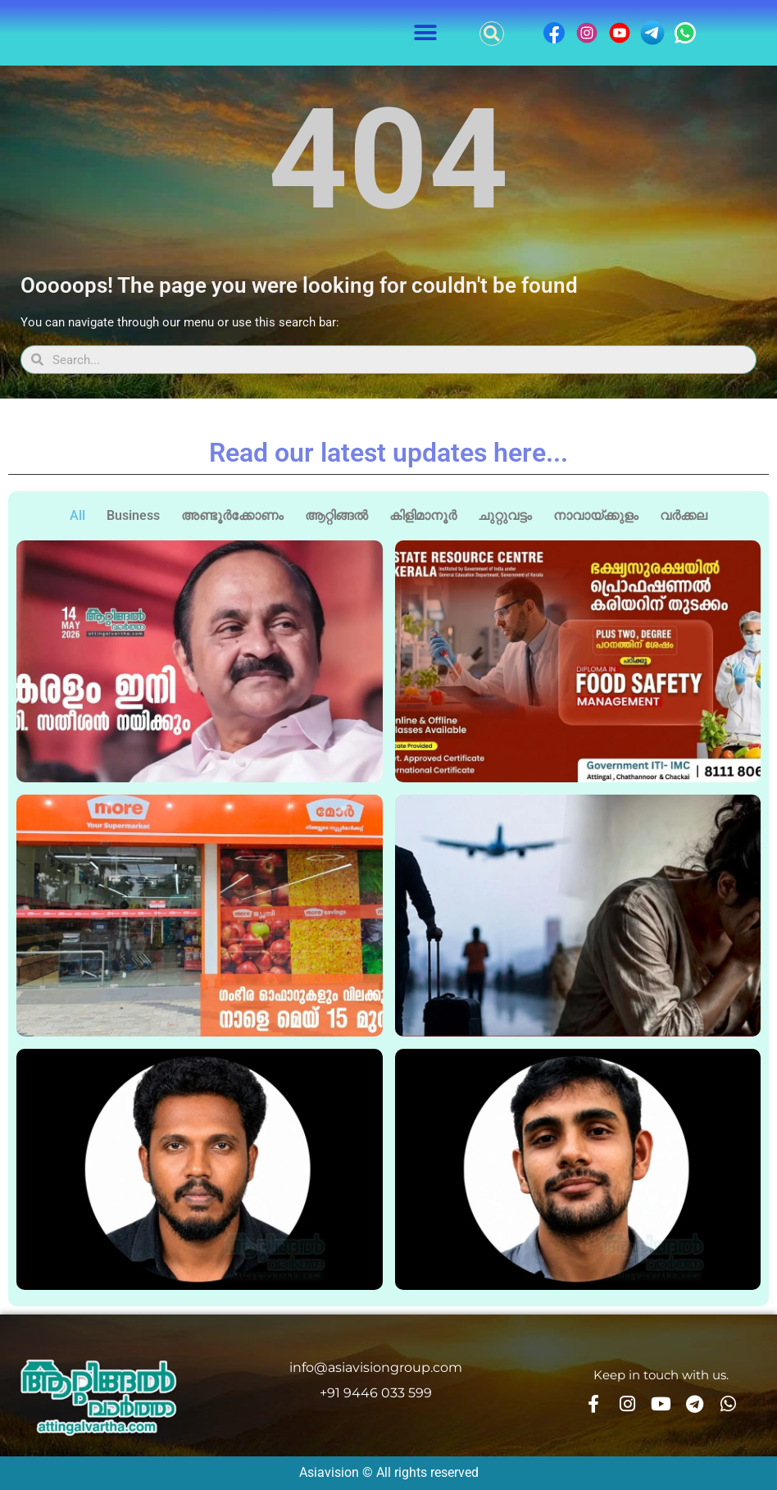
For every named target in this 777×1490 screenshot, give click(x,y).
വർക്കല (683, 515)
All (77, 515)
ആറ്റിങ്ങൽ (336, 515)
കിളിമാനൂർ (423, 515)
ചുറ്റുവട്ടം (505, 515)
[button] (425, 33)
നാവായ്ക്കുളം (595, 515)
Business (133, 515)
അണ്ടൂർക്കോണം (232, 515)
